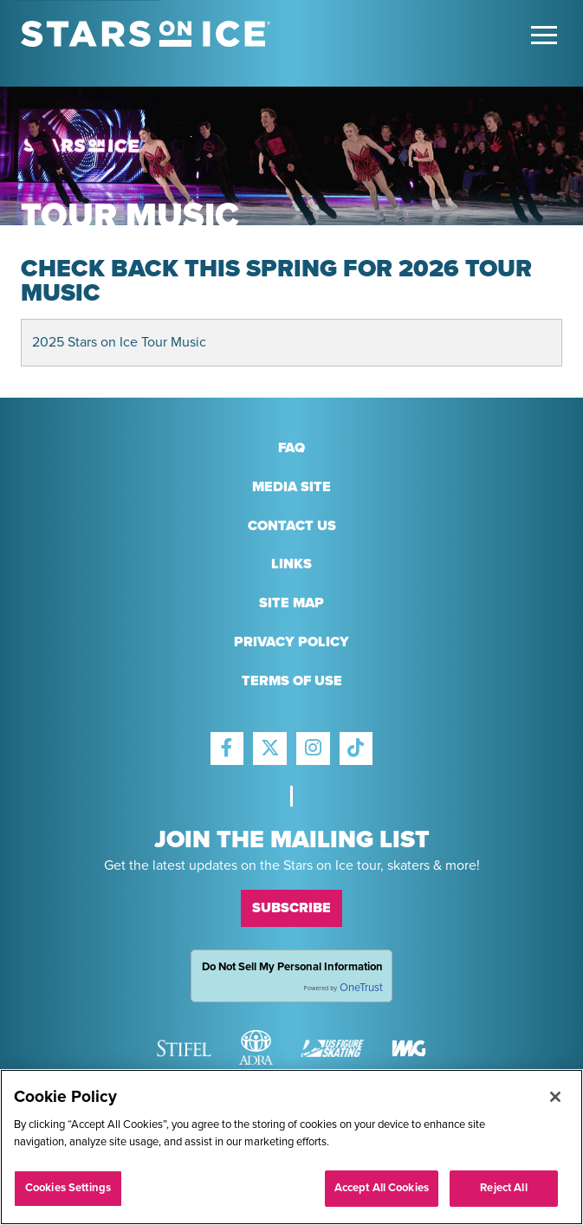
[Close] (555, 1097)
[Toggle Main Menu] (544, 35)
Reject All (503, 1188)
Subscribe (291, 908)
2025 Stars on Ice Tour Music (119, 342)
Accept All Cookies (381, 1188)
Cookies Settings (68, 1188)
